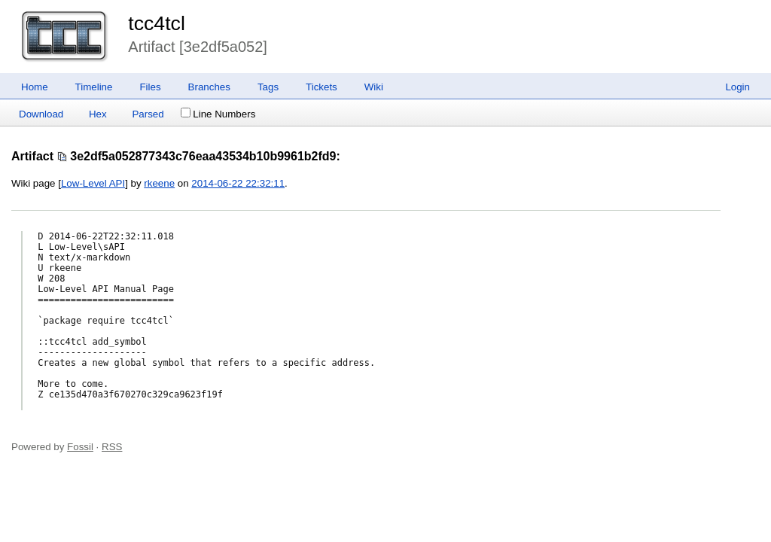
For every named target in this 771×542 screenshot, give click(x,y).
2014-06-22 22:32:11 (238, 183)
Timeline (94, 87)
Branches (209, 87)
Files (149, 87)
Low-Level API (93, 183)
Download (41, 114)
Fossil (80, 446)
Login (737, 87)
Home (34, 87)
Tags (268, 87)
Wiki (373, 87)
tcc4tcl (156, 23)
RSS (112, 446)
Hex (98, 114)
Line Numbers (218, 114)
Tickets (321, 87)
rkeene (159, 183)
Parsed (147, 114)
